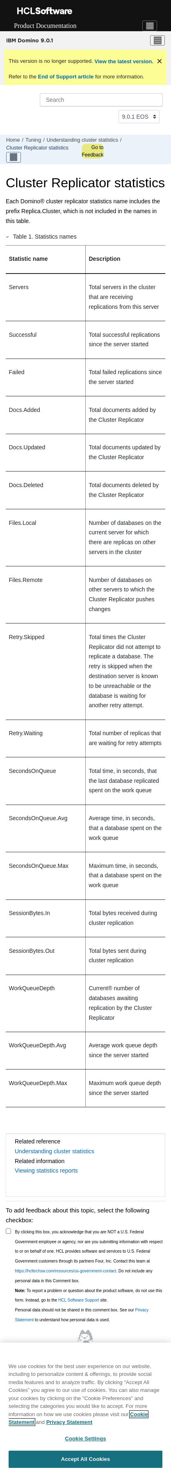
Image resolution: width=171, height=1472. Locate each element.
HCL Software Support (78, 1300)
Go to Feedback (92, 151)
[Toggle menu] (157, 40)
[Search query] (101, 99)
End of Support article (65, 77)
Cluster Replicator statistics (37, 148)
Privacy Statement (69, 1422)
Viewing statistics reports (46, 1170)
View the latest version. (123, 61)
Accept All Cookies (85, 1459)
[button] (7, 236)
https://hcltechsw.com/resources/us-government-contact (65, 1271)
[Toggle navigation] (149, 26)
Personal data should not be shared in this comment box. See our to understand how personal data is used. (82, 1315)
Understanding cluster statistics (82, 140)
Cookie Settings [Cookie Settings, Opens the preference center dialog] (85, 1438)
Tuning (33, 140)
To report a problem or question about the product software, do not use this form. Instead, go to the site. (88, 1295)
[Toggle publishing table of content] (13, 157)
